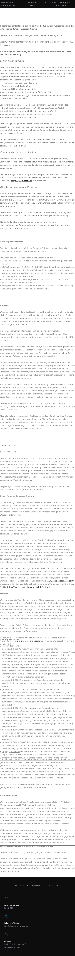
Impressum (36, 885)
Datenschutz (54, 885)
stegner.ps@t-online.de (21, 192)
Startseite (19, 885)
